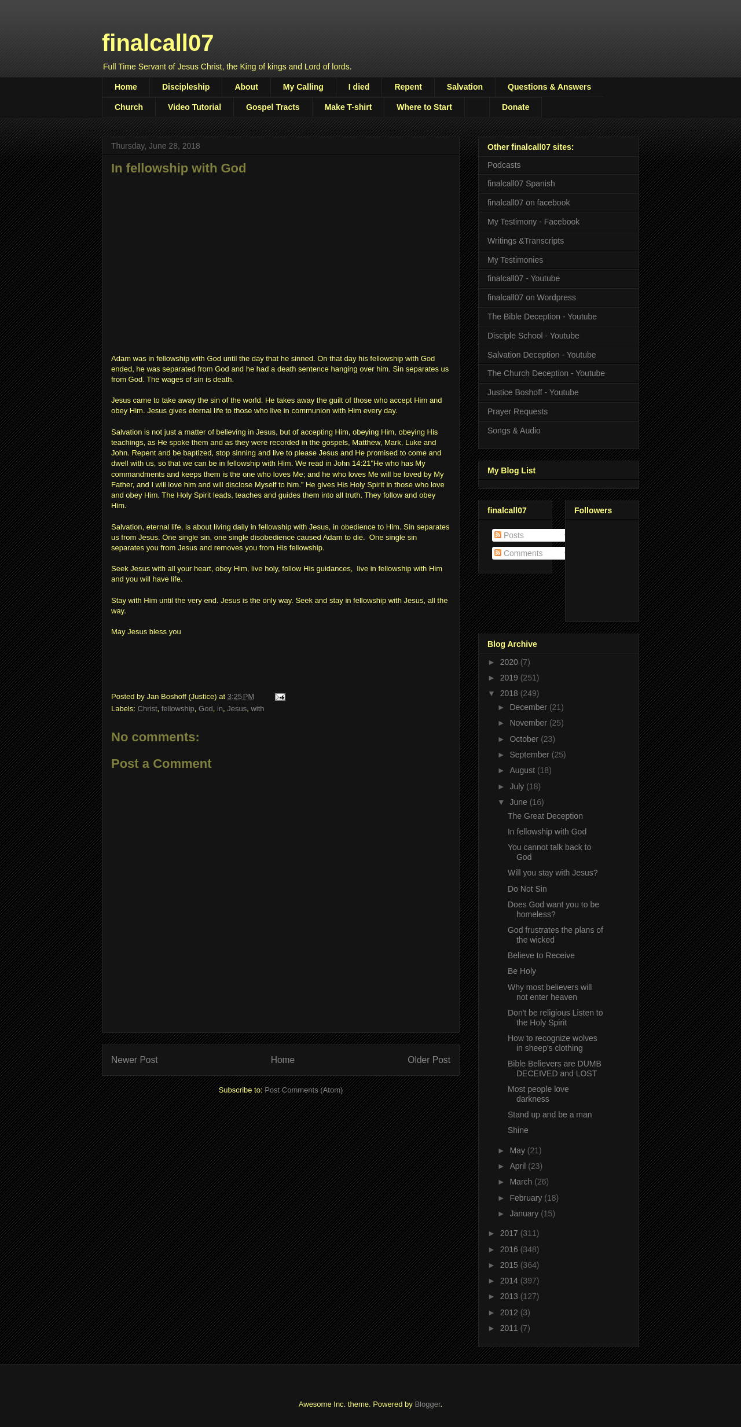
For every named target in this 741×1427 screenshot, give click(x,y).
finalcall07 (158, 43)
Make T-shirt (348, 107)
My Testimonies (515, 259)
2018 (510, 693)
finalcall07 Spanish (521, 183)
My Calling (303, 86)
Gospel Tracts (273, 107)
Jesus (237, 708)
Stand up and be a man (550, 1114)
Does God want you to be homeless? (553, 909)
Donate (515, 107)
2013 (510, 1296)
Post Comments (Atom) (304, 1090)
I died (359, 86)
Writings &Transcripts (525, 240)
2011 (510, 1328)
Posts (509, 535)
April (518, 1166)
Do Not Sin (527, 888)
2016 (510, 1249)
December (529, 707)
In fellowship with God (547, 831)
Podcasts (504, 165)
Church (129, 107)
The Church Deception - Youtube (546, 373)
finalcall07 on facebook (528, 202)
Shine (518, 1130)
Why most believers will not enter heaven (550, 992)
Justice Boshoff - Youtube (533, 392)
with (257, 708)
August (523, 770)
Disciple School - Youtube (533, 335)
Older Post (429, 1060)
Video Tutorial (194, 107)
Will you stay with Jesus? (553, 872)
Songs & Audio (514, 430)
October (525, 739)
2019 (510, 677)
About (246, 86)
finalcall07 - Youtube (523, 278)
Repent (407, 86)
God (206, 708)
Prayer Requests (517, 411)
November (529, 722)
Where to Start (424, 107)
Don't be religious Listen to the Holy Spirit (555, 1017)
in (220, 708)
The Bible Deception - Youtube (542, 316)
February (526, 1197)
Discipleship (186, 86)
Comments (518, 553)
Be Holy (522, 971)
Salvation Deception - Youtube (541, 354)
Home (126, 86)
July (517, 786)
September (530, 754)
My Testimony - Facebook (533, 221)
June (519, 802)
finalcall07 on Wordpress (531, 297)
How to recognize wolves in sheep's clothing (552, 1043)
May (518, 1150)
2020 (510, 662)
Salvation (465, 86)
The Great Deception (545, 816)
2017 (510, 1233)
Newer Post (134, 1060)
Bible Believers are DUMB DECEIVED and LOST (554, 1068)
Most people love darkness (538, 1094)
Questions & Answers (549, 86)
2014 (510, 1280)
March (521, 1181)
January (525, 1213)
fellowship (178, 708)
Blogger (427, 1404)
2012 (510, 1312)
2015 (510, 1265)
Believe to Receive (541, 955)
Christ (147, 708)
